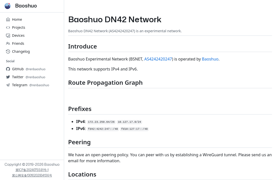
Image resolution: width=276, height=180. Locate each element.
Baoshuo (210, 59)
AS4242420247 (158, 59)
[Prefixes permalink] (64, 108)
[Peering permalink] (64, 142)
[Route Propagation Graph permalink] (64, 82)
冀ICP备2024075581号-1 (32, 170)
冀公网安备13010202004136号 (32, 175)
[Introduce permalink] (64, 46)
